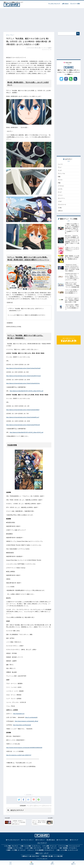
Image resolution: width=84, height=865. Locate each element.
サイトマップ (74, 840)
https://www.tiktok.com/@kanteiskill (22, 725)
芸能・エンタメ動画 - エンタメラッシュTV (67, 850)
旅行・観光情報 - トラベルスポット (68, 848)
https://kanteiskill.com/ (18, 713)
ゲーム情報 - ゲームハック (50, 846)
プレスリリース (47, 805)
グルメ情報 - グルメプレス (11, 846)
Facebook (66, 81)
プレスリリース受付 (75, 3)
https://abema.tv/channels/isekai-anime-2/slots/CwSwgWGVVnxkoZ (23, 375)
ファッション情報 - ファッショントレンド (69, 846)
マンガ (32, 805)
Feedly (71, 81)
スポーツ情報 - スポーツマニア (33, 848)
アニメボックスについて (54, 3)
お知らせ (60, 212)
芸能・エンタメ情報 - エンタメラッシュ (30, 846)
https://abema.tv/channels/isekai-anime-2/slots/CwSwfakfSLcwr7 (22, 417)
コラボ (60, 203)
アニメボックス (43, 859)
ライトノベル (61, 174)
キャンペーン (38, 805)
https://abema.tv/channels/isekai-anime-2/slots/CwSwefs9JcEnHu (23, 383)
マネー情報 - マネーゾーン (50, 848)
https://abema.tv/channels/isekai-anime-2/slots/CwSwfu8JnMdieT (23, 409)
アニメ (27, 805)
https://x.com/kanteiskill (31, 717)
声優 (59, 183)
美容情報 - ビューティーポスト (15, 848)
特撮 (59, 177)
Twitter (61, 81)
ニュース (60, 164)
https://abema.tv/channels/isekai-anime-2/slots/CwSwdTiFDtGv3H (23, 425)
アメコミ (60, 180)
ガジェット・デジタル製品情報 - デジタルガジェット (41, 850)
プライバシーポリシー (28, 840)
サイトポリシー (41, 840)
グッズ (60, 193)
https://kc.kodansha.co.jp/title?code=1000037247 (18, 755)
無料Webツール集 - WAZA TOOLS (31, 856)
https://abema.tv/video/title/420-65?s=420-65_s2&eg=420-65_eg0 (26, 391)
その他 (60, 209)
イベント (60, 196)
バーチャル (61, 187)
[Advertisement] (42, 19)
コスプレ (60, 190)
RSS (75, 81)
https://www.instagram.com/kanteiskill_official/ (26, 721)
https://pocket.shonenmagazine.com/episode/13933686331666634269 (24, 747)
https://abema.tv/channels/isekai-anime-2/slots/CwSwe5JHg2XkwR (23, 368)
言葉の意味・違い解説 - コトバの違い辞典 (52, 856)
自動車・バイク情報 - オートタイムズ (16, 850)
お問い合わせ (65, 3)
